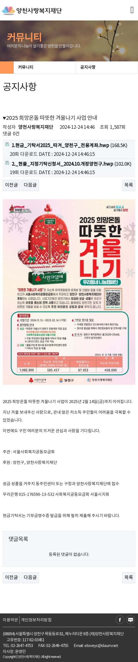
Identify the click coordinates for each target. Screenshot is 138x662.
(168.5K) (66, 145)
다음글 (30, 185)
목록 (128, 185)
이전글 (11, 185)
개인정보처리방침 (36, 620)
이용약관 (10, 620)
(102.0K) (68, 164)
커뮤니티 (44, 67)
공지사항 (106, 67)
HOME (7, 67)
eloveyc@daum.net (101, 645)
